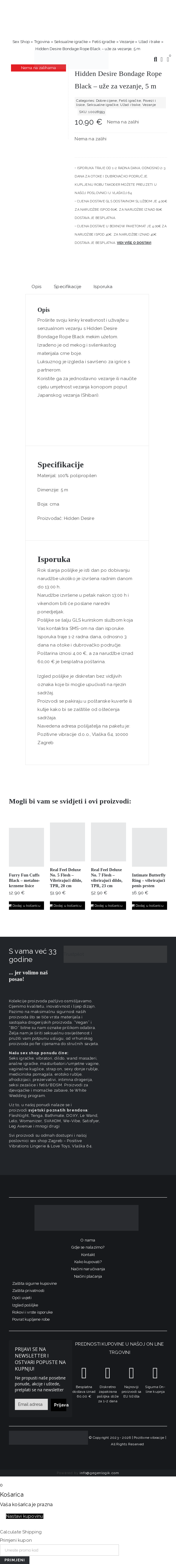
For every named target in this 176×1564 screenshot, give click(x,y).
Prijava (60, 1405)
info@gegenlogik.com (99, 1473)
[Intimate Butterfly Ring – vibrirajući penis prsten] (149, 847)
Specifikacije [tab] (67, 286)
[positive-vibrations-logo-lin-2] (71, 51)
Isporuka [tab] (103, 286)
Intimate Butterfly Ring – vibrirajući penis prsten (149, 880)
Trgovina (42, 41)
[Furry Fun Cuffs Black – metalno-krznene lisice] (26, 847)
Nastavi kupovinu (24, 1516)
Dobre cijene (106, 101)
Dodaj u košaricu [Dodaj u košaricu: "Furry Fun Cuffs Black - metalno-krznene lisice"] (26, 906)
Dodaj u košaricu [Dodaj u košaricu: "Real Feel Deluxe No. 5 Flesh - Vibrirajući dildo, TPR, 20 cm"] (67, 906)
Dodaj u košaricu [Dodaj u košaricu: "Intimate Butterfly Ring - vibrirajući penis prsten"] (150, 906)
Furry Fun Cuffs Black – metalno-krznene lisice (24, 880)
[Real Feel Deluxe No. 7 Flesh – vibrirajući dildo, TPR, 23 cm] (108, 842)
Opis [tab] (36, 286)
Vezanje (127, 41)
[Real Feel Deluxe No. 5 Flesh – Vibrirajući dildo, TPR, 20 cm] (67, 842)
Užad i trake (149, 41)
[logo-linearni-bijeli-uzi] (86, 1207)
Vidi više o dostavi (134, 242)
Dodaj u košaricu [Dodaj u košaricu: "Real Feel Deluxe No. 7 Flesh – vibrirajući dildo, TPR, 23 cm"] (108, 906)
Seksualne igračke (71, 41)
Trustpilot (74, 954)
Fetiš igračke (103, 41)
